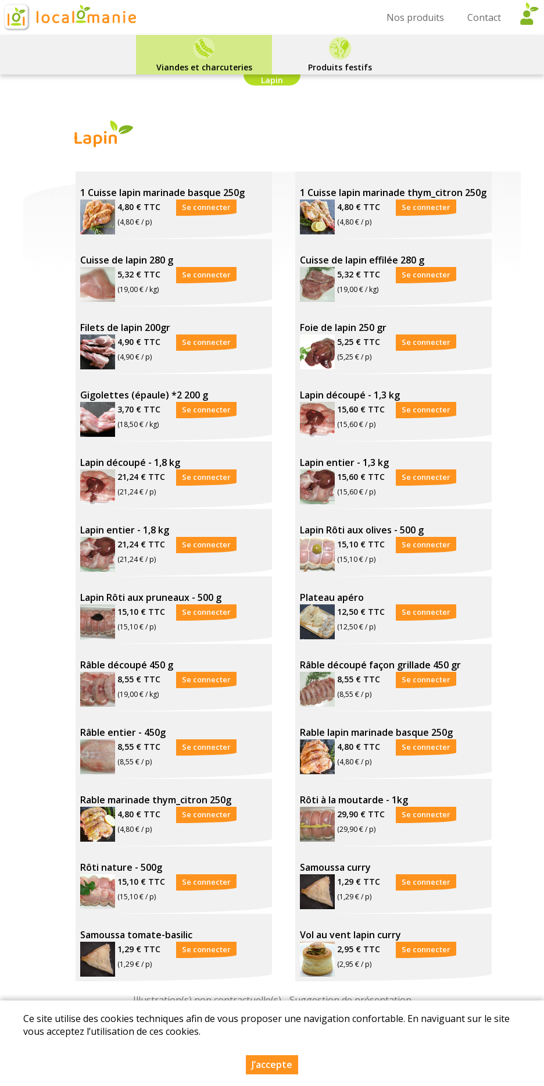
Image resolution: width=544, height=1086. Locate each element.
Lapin (272, 80)
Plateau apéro (332, 597)
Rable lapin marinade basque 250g (376, 732)
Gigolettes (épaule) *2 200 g (144, 395)
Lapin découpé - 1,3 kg (350, 395)
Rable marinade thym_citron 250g (155, 799)
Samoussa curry (335, 867)
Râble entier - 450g (123, 732)
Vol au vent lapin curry (350, 934)
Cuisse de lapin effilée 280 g (362, 260)
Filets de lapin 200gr (125, 327)
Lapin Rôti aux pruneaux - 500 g (150, 597)
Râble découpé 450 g (126, 664)
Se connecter (206, 207)
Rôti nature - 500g (121, 867)
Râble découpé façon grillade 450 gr (380, 664)
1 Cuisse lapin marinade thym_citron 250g (393, 192)
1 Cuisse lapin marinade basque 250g (162, 192)
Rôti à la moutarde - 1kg (354, 799)
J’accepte (272, 1064)
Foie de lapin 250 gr (343, 327)
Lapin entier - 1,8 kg (124, 530)
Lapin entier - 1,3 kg (344, 462)
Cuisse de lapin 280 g (126, 260)
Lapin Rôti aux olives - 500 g (362, 530)
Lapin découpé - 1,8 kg (130, 462)
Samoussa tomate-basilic (136, 934)
